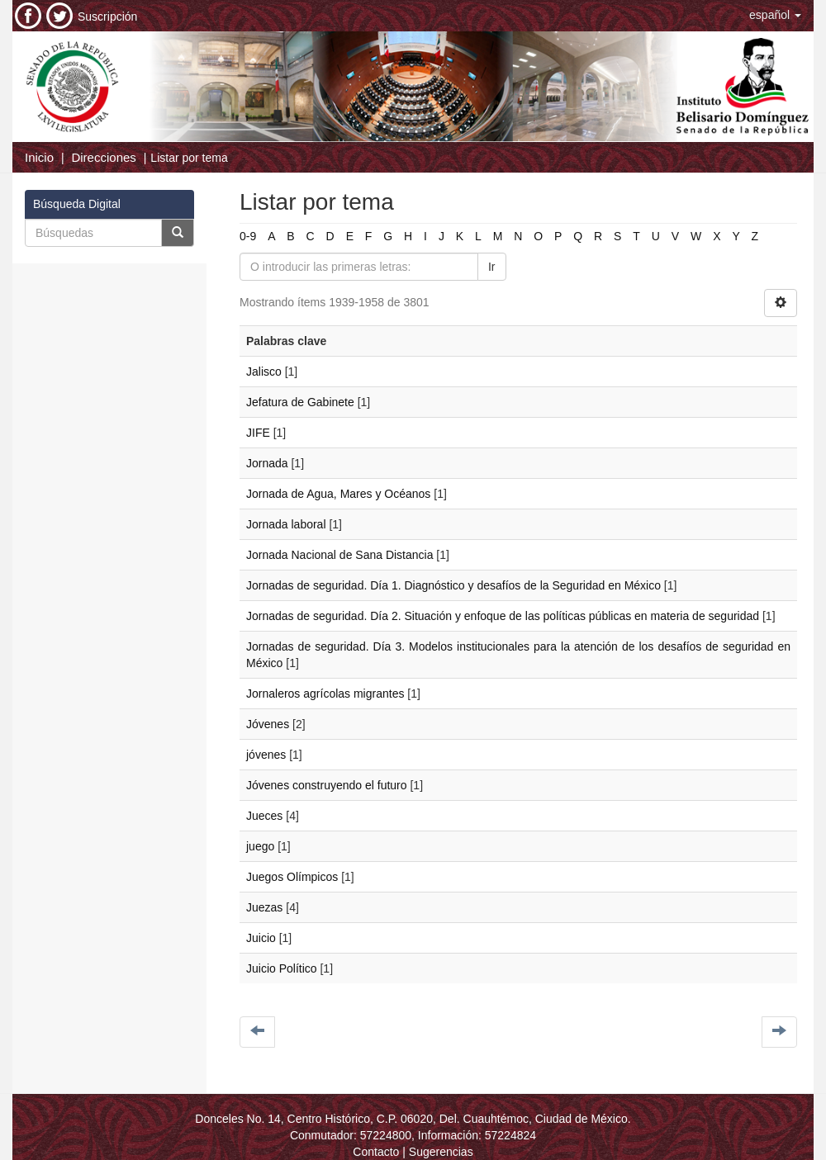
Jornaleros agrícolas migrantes (325, 693)
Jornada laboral (286, 524)
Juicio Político (281, 968)
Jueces (264, 815)
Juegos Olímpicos (292, 876)
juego (260, 846)
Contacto (376, 1151)
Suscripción (107, 16)
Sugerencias (441, 1151)
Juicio (261, 938)
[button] (775, 15)
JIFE (258, 432)
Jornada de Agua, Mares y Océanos (338, 493)
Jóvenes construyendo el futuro (326, 785)
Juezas (264, 907)
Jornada (267, 463)
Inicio (39, 157)
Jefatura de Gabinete (300, 402)
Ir (492, 266)
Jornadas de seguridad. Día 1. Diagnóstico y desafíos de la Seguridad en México (453, 585)
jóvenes (266, 754)
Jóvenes (267, 724)
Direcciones (103, 157)
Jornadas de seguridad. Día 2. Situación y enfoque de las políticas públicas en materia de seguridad (502, 616)
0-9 (248, 236)
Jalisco (264, 371)
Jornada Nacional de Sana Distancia (339, 554)
